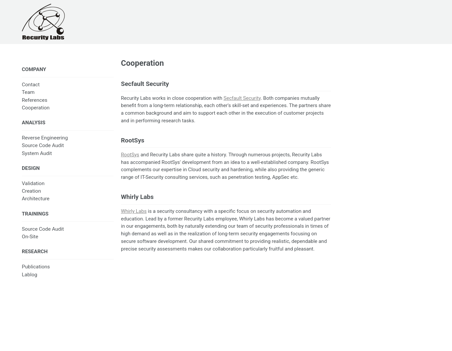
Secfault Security (241, 98)
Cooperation (36, 108)
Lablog (29, 275)
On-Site (30, 237)
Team (28, 92)
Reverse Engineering (45, 138)
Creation (31, 191)
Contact (31, 85)
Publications (36, 267)
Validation (33, 183)
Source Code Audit (43, 145)
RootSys (130, 155)
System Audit (37, 153)
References (34, 100)
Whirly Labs (134, 211)
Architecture (36, 199)
